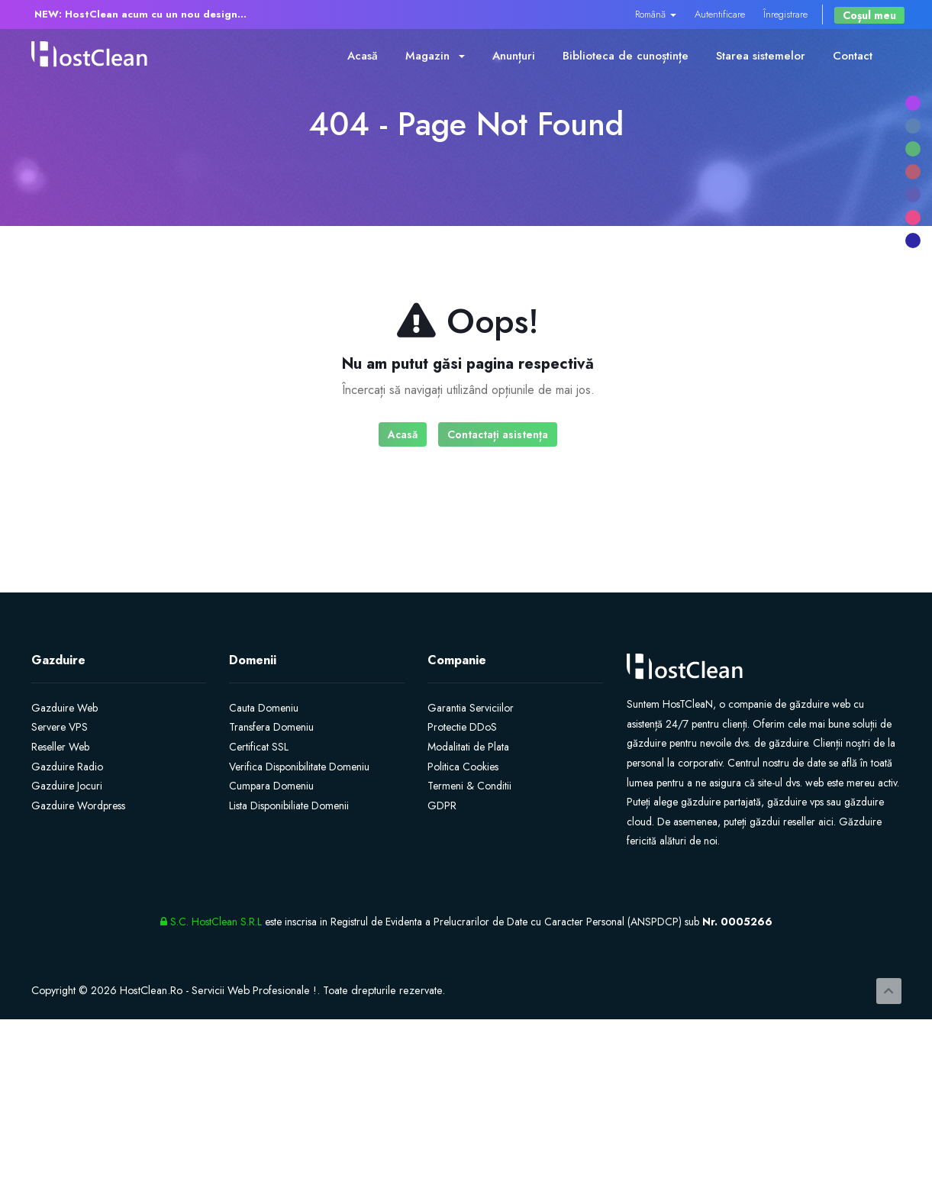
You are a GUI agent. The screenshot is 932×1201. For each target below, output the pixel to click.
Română (655, 14)
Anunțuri (513, 55)
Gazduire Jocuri (66, 785)
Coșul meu (869, 15)
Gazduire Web (64, 707)
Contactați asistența (497, 434)
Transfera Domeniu (271, 726)
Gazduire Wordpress (78, 805)
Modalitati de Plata (468, 746)
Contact (852, 55)
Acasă (362, 55)
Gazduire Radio (67, 766)
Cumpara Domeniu (271, 785)
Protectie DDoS (462, 726)
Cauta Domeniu (263, 707)
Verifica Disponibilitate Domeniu (299, 766)
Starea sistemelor (760, 55)
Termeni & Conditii (469, 785)
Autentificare (720, 14)
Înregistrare (785, 14)
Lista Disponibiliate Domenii (289, 805)
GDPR (441, 805)
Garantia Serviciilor (470, 707)
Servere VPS (59, 726)
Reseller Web (60, 746)
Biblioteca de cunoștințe (626, 55)
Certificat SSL (259, 746)
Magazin (435, 55)
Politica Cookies (462, 766)
